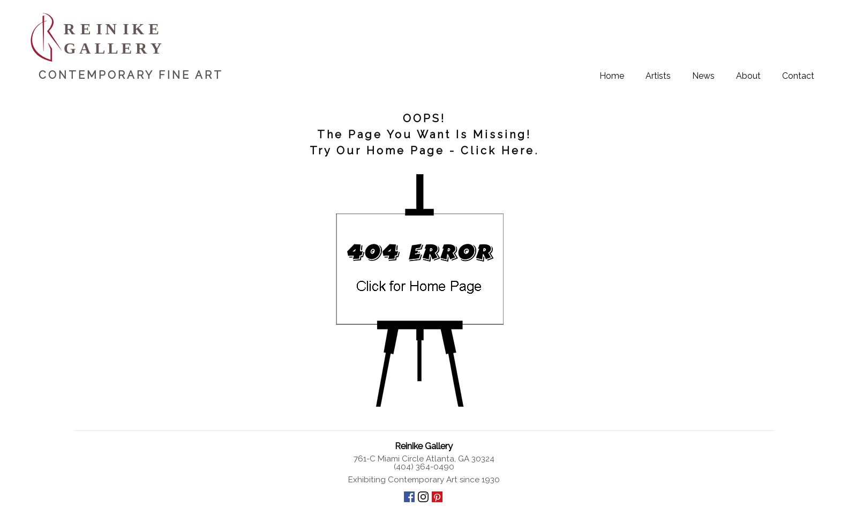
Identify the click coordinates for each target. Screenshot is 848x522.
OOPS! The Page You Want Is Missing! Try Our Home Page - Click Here (422, 134)
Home (611, 76)
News (703, 76)
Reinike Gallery (424, 446)
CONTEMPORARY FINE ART (131, 75)
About (748, 76)
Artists (658, 76)
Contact (798, 76)
